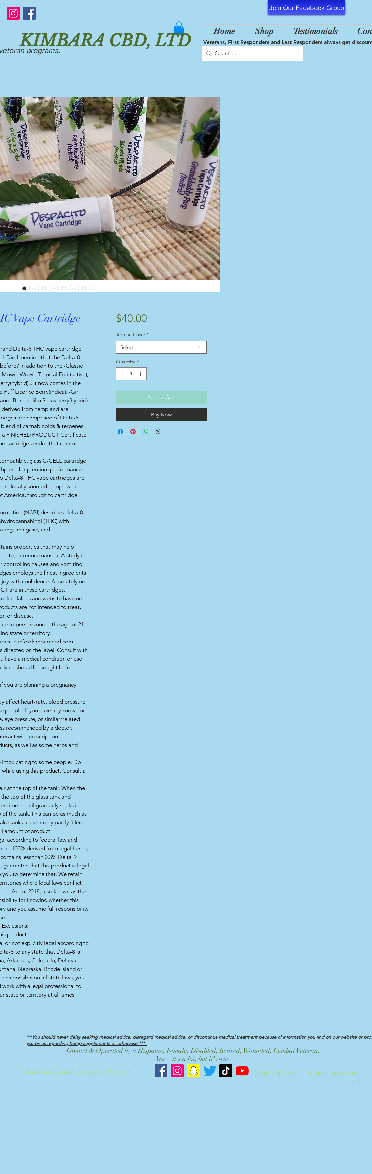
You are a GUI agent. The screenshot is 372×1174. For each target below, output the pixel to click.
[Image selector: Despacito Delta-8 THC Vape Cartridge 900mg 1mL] (24, 288)
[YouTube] (242, 1070)
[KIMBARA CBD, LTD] (185, 40)
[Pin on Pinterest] (133, 432)
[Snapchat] (193, 1070)
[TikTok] (225, 1070)
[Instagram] (13, 13)
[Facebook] (29, 13)
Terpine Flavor (132, 334)
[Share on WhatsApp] (146, 432)
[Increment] (141, 374)
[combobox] (161, 347)
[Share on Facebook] (120, 432)
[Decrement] (121, 374)
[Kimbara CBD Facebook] (161, 1070)
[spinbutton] (131, 374)
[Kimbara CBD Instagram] (177, 1070)
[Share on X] (158, 432)
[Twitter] (209, 1070)
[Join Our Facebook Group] (306, 7)
